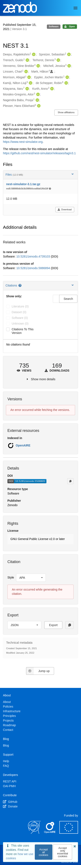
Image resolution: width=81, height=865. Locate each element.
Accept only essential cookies (62, 852)
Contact (8, 729)
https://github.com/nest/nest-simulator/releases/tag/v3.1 (39, 153)
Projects (8, 720)
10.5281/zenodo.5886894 (33, 268)
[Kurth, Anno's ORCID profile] (51, 89)
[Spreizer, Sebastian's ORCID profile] (68, 54)
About (7, 702)
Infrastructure (11, 711)
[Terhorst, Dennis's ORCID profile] (58, 60)
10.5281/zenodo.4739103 (33, 256)
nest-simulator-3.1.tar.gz (23, 184)
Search (68, 298)
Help (6, 761)
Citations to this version (23, 331)
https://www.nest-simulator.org (23, 141)
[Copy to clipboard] (70, 481)
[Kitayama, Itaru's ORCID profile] (26, 89)
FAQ (6, 765)
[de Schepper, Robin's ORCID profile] (65, 83)
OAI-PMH (9, 786)
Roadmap (9, 725)
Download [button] (64, 209)
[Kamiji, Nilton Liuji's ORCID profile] (30, 83)
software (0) (20, 318)
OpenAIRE (23, 445)
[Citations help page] (20, 285)
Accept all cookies (43, 852)
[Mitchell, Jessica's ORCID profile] (68, 66)
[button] (40, 539)
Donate (10, 806)
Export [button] (53, 625)
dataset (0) (19, 312)
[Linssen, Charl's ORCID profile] (25, 72)
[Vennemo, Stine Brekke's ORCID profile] (37, 66)
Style (10, 577)
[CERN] (34, 832)
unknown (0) (20, 323)
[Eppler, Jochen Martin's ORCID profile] (66, 77)
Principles (9, 716)
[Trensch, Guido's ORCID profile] (27, 60)
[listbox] (31, 578)
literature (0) (20, 306)
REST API (9, 781)
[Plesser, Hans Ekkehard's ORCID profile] (38, 106)
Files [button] (40, 174)
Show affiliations (66, 112)
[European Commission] (68, 832)
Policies (8, 706)
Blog (6, 745)
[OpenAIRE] (50, 832)
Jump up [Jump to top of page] (38, 671)
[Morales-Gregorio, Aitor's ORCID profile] (37, 94)
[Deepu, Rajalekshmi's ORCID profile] (33, 54)
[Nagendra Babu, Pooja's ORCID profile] (37, 100)
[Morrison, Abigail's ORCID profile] (28, 77)
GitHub (10, 801)
